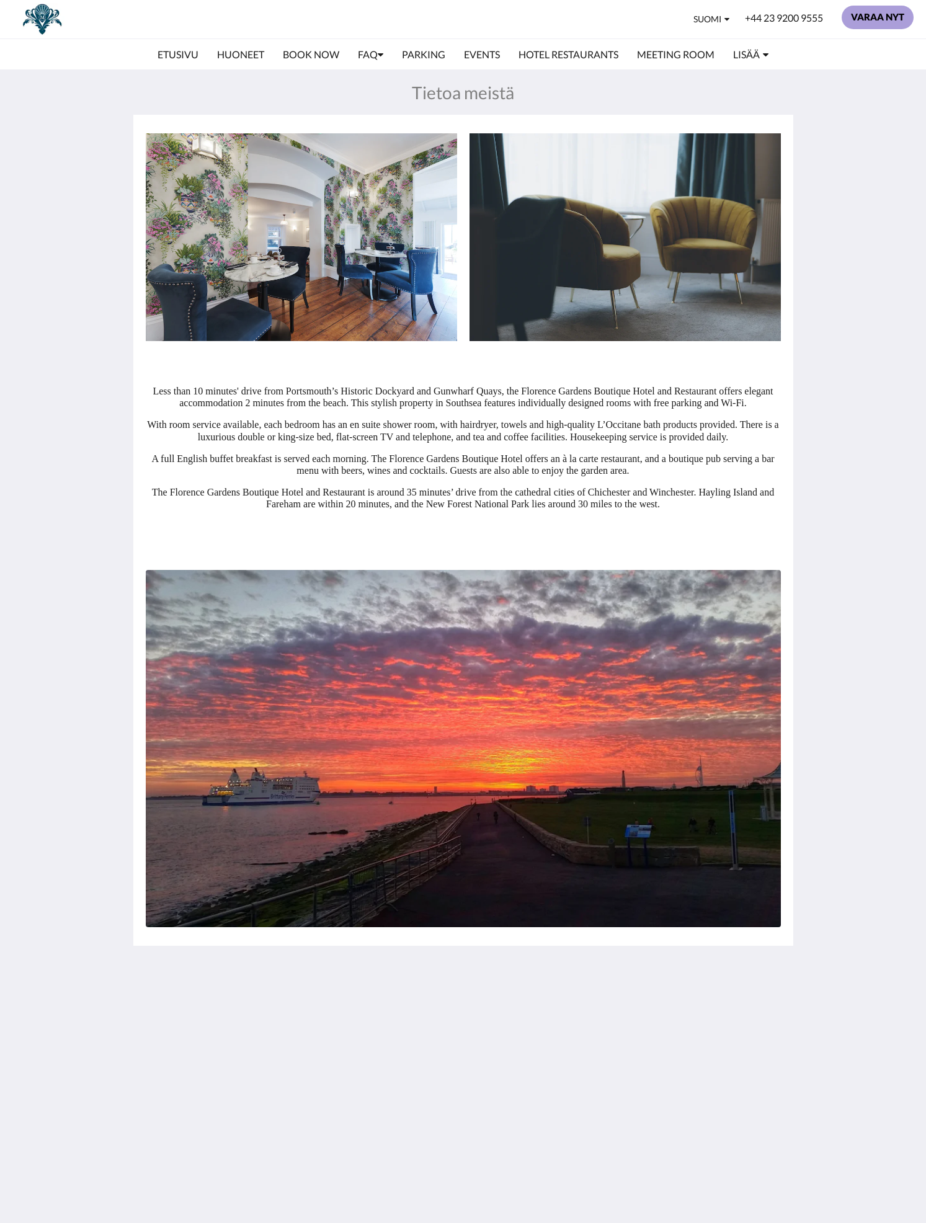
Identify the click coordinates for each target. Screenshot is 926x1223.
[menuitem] (178, 54)
